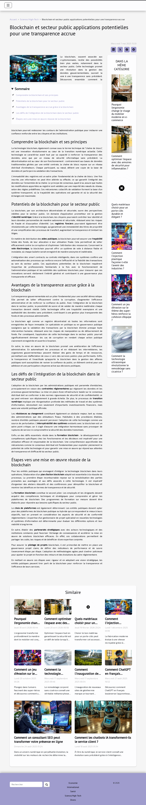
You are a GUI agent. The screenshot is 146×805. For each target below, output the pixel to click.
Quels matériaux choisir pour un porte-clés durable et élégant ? (120, 210)
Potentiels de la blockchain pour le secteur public (40, 101)
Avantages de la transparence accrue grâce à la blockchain (44, 107)
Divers (73, 799)
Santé (73, 791)
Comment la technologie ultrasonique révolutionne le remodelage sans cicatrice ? (120, 363)
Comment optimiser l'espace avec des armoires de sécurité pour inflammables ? (121, 162)
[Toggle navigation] (8, 5)
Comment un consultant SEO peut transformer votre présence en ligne (38, 740)
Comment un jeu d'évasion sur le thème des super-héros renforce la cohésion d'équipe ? (121, 312)
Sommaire (22, 89)
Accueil (13, 19)
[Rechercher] (26, 784)
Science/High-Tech (29, 19)
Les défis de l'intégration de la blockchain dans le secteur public (47, 113)
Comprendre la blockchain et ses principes (37, 95)
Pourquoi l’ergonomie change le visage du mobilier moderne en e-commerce (120, 112)
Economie (73, 783)
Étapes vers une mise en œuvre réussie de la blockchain (43, 119)
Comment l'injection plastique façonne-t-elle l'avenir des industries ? (119, 260)
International (73, 787)
